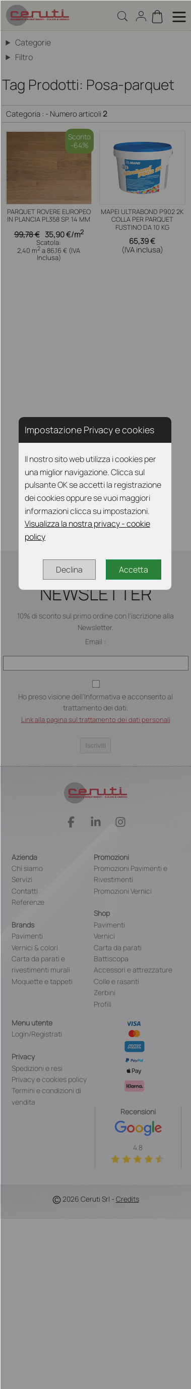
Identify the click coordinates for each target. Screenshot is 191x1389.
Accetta (133, 569)
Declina (69, 569)
